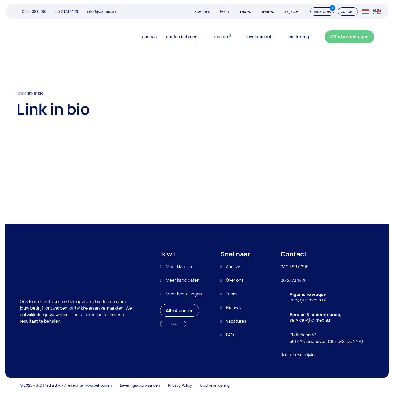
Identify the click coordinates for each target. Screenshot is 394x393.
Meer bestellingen (184, 294)
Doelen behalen (181, 37)
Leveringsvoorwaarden (140, 385)
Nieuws (244, 11)
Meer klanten (179, 266)
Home (21, 93)
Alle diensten (180, 308)
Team (224, 11)
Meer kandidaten (182, 280)
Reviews (267, 11)
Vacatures (323, 11)
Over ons (202, 11)
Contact (348, 11)
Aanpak (149, 37)
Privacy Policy (180, 385)
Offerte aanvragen (350, 35)
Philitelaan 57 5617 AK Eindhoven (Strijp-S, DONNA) (326, 338)
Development (258, 37)
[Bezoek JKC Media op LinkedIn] (347, 385)
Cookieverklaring (215, 385)
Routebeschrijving (298, 355)
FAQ (230, 335)
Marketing (298, 37)
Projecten (292, 11)
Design (221, 37)
